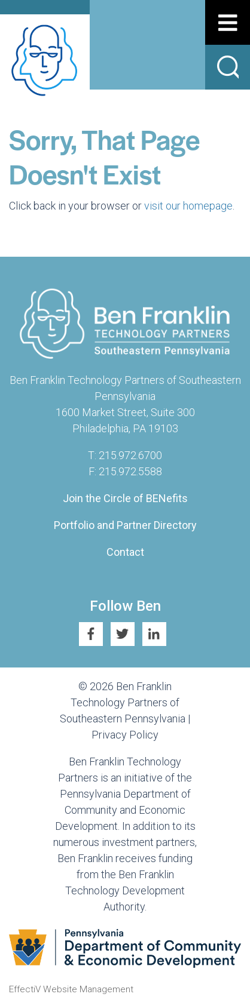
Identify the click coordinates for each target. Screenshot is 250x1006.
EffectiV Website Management (71, 989)
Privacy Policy (125, 734)
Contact (125, 552)
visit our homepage (188, 205)
